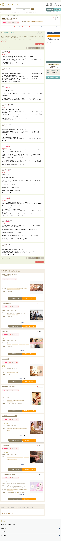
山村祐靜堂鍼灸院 (6, 303)
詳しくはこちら (3, 41)
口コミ (43, 12)
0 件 (15, 279)
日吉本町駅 (14, 425)
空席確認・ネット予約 (29, 410)
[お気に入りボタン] (54, 18)
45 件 (17, 448)
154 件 (17, 390)
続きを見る (22, 294)
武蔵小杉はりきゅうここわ (37, 12)
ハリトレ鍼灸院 (5, 445)
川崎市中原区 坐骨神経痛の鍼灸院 (35, 510)
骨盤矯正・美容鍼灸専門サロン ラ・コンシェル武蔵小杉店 (12, 275)
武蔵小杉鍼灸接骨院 (7, 331)
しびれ (29, 21)
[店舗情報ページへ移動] (4, 27)
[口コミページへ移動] (12, 27)
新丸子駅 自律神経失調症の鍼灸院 (7, 513)
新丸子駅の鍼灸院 (14, 510)
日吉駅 (8, 425)
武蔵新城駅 (8, 483)
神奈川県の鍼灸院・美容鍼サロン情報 (16, 12)
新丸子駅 (30, 12)
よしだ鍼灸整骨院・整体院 (8, 474)
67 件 (17, 419)
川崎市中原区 (25, 12)
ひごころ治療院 (5, 359)
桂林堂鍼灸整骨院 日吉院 (8, 386)
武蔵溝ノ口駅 (20, 483)
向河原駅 (12, 310)
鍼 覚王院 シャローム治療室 (9, 416)
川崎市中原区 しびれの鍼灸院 (23, 510)
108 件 (17, 306)
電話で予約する (51, 32)
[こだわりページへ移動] (34, 27)
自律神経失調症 (39, 21)
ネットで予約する (29, 298)
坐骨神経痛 (33, 21)
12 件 (17, 334)
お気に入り (39, 275)
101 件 (17, 477)
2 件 (17, 362)
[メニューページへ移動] (19, 27)
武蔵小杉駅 (8, 310)
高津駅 (24, 483)
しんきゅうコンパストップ (5, 12)
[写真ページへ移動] (26, 27)
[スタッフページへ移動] (41, 27)
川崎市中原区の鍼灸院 (6, 510)
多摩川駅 (15, 368)
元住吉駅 (10, 425)
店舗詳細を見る (15, 298)
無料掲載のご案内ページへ (53, 77)
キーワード (13, 9)
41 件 (18, 22)
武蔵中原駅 (16, 483)
